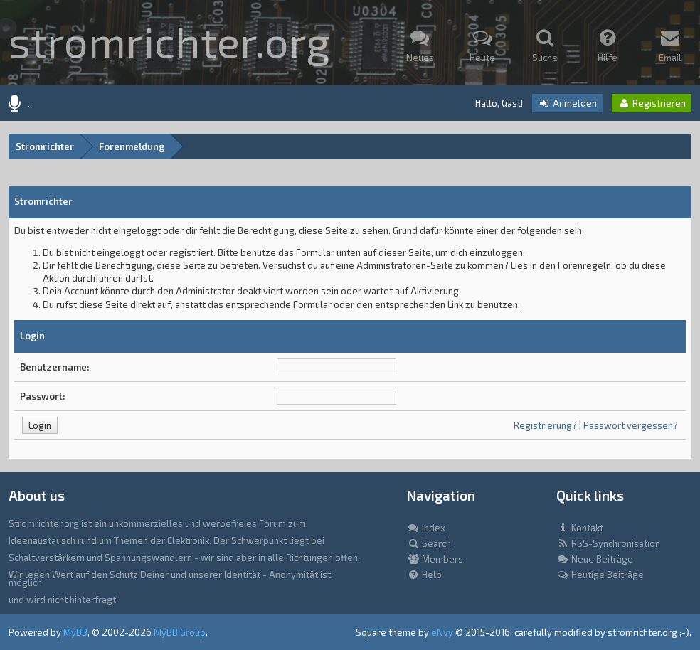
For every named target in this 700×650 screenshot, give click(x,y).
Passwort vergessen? (630, 425)
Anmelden (567, 103)
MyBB (75, 632)
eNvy (442, 632)
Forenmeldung (131, 146)
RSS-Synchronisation (608, 543)
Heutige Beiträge (600, 574)
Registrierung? (545, 425)
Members (435, 559)
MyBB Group (180, 632)
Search (429, 543)
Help (424, 574)
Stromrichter (45, 146)
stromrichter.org (169, 40)
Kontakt (579, 527)
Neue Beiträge (594, 559)
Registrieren (651, 103)
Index (426, 527)
